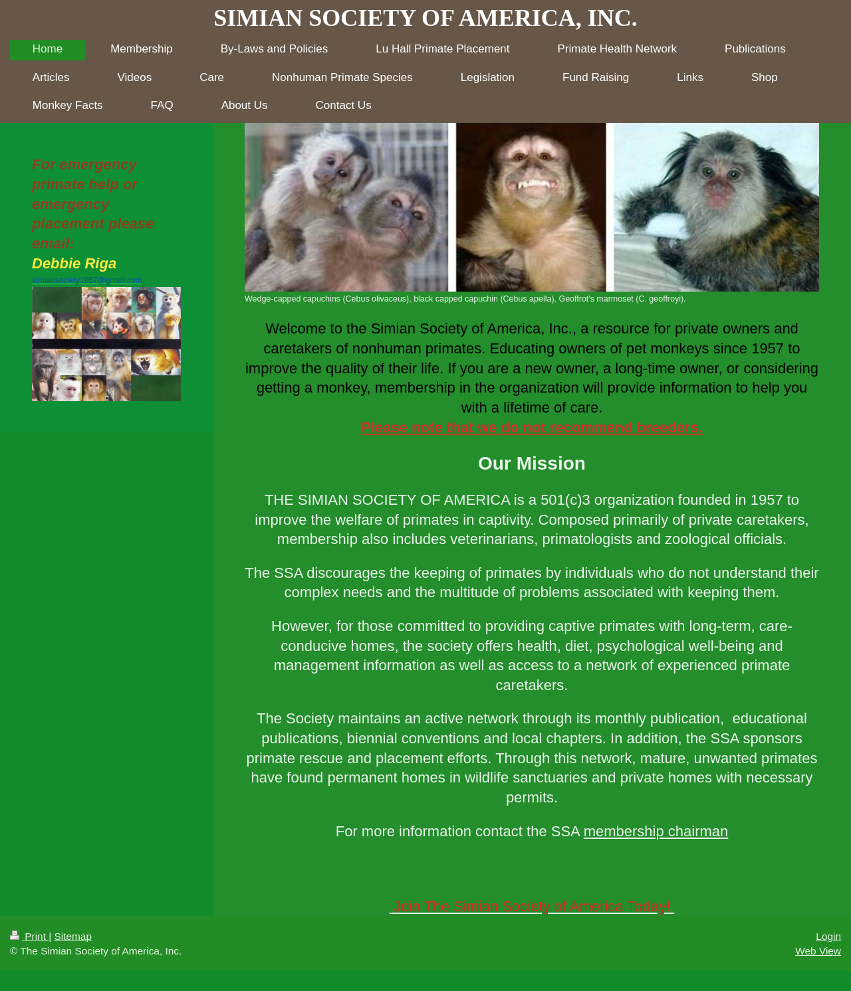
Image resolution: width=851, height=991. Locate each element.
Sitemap (72, 936)
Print (29, 936)
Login (828, 936)
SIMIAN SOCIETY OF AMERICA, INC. (425, 18)
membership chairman (656, 831)
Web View (818, 950)
